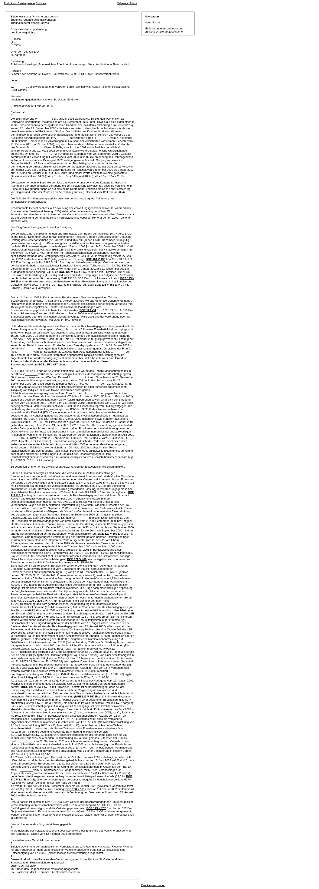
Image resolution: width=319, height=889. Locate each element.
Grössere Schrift (127, 3)
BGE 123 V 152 (37, 667)
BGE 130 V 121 (75, 789)
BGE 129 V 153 (107, 533)
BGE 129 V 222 (64, 482)
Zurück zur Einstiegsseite (19, 3)
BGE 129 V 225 (32, 600)
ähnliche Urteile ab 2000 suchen (164, 31)
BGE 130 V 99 (20, 422)
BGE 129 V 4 (88, 310)
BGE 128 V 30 (61, 249)
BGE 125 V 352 (104, 284)
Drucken (41, 3)
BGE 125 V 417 (48, 364)
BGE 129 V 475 (39, 616)
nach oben (158, 885)
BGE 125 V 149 (68, 271)
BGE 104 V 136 (95, 259)
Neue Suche (152, 22)
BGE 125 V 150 (84, 696)
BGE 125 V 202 (96, 808)
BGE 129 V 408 (77, 559)
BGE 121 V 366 (31, 687)
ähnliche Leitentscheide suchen (164, 28)
